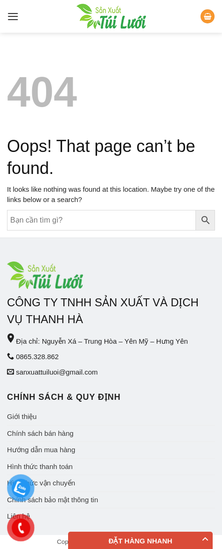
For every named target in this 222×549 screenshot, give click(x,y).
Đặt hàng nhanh (141, 541)
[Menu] (13, 17)
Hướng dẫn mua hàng (41, 450)
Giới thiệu (22, 416)
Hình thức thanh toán (40, 466)
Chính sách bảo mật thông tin (52, 500)
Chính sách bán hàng (40, 433)
